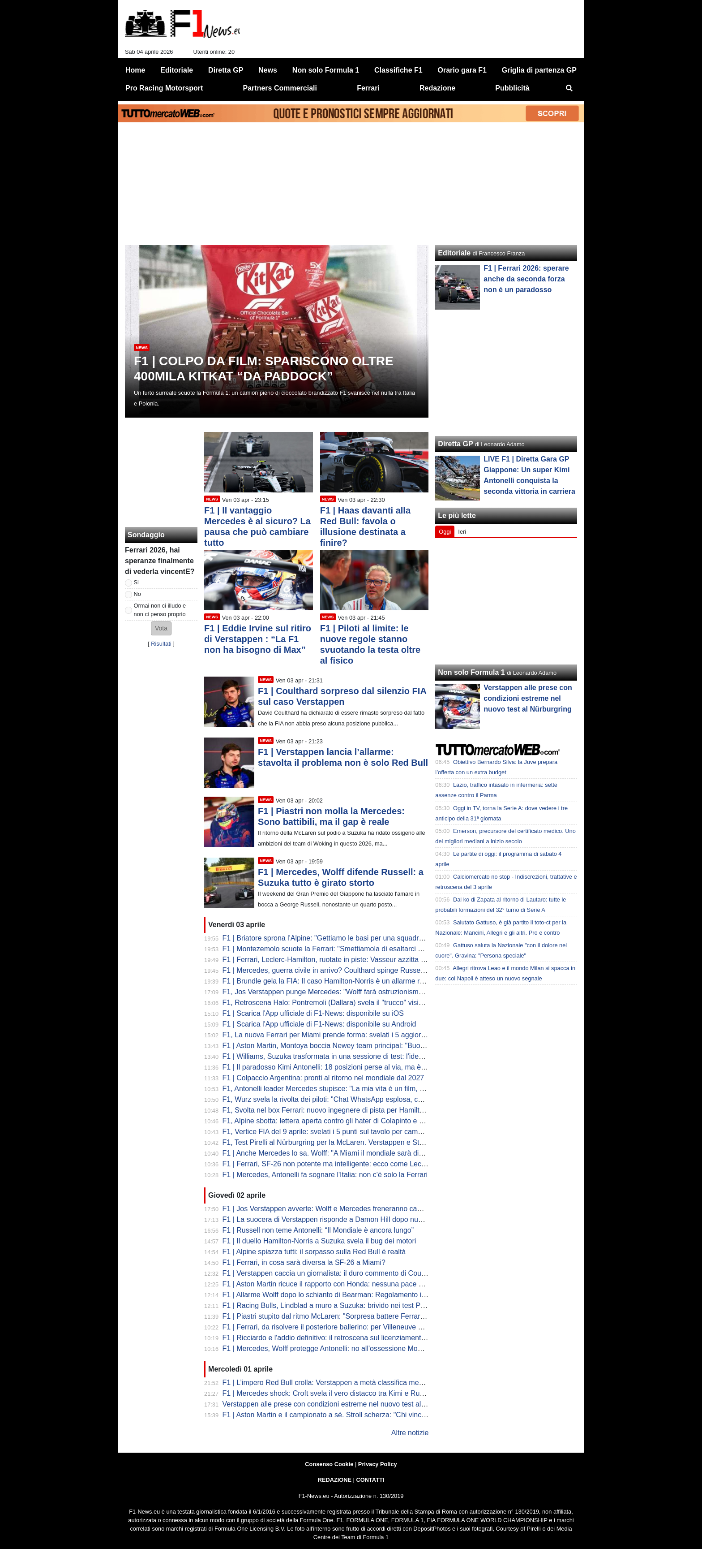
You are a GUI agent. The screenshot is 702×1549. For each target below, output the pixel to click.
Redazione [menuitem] (437, 88)
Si (136, 582)
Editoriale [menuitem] (176, 70)
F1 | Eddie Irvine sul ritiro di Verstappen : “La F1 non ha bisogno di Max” (257, 639)
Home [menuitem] (135, 70)
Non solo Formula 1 (471, 672)
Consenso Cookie (329, 1464)
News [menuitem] (267, 70)
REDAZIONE (334, 1479)
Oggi (445, 531)
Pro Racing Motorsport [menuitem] (164, 88)
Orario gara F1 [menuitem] (462, 70)
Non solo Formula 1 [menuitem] (325, 70)
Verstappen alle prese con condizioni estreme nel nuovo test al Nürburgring (528, 698)
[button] (161, 628)
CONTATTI (370, 1479)
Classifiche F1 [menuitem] (398, 70)
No (137, 594)
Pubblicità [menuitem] (512, 88)
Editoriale (454, 253)
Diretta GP (455, 444)
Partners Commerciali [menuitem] (280, 88)
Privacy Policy (377, 1464)
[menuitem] (569, 88)
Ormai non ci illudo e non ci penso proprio (160, 609)
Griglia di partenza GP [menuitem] (539, 70)
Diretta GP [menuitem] (225, 70)
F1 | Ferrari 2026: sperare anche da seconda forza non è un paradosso (526, 278)
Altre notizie (410, 1433)
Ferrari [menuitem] (368, 88)
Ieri (462, 531)
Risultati (161, 643)
